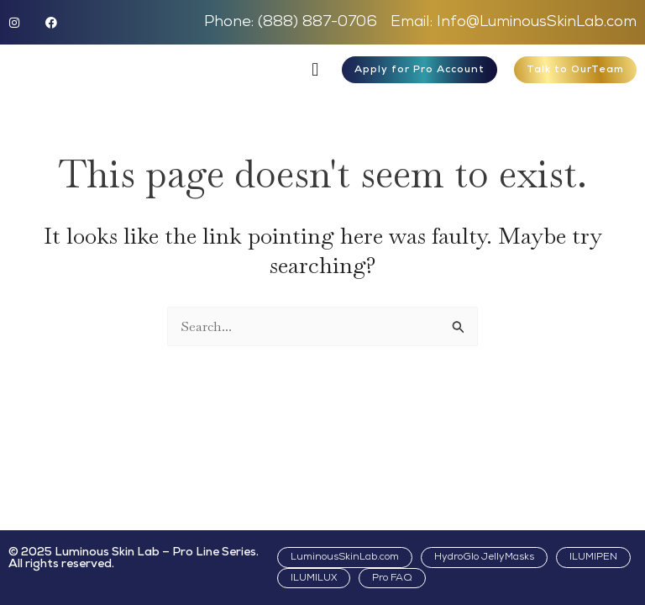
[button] (315, 69)
